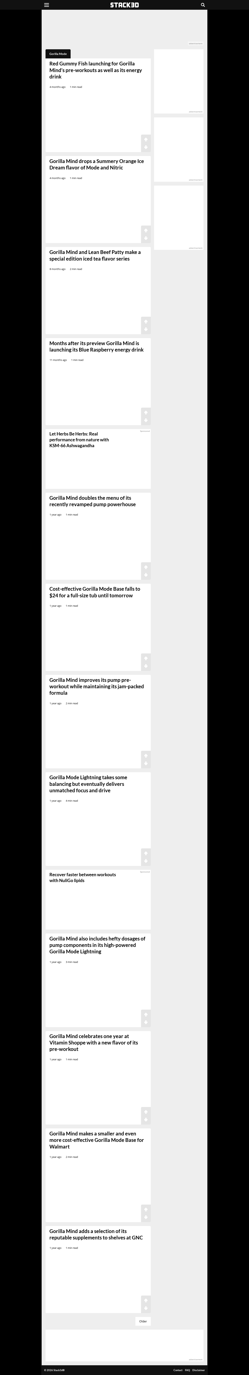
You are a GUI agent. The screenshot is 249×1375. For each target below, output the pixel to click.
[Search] (203, 5)
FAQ (187, 1370)
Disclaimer (198, 1370)
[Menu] (46, 5)
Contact (178, 1370)
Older (143, 1321)
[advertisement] (125, 29)
